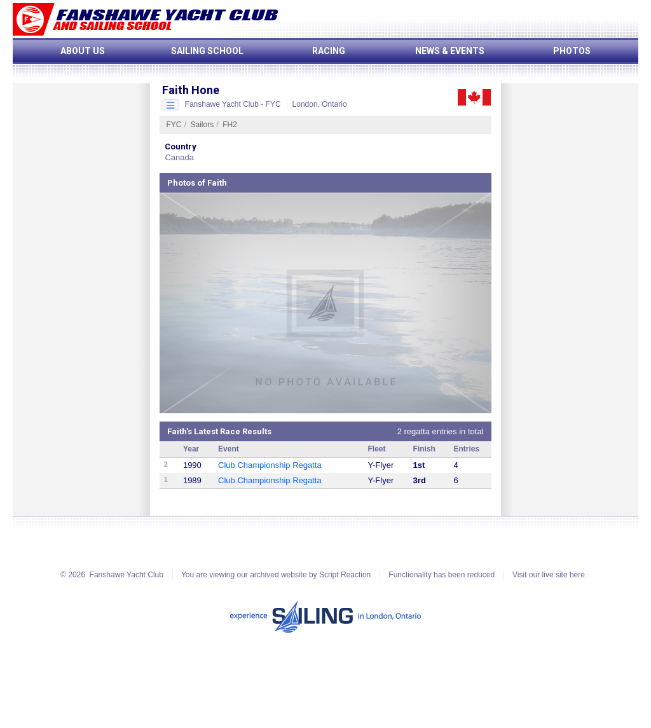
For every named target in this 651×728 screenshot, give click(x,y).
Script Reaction (345, 574)
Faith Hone (190, 90)
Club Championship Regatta (270, 465)
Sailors (202, 124)
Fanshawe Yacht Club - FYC (233, 104)
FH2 (230, 124)
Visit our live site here (548, 574)
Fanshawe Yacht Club (126, 574)
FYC (173, 124)
